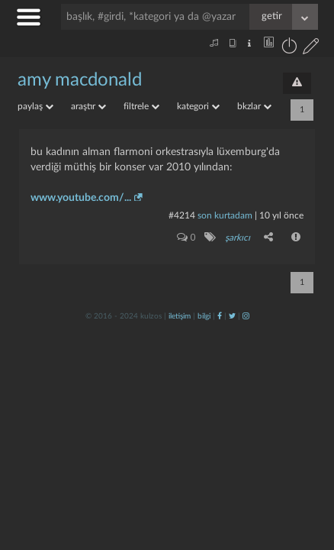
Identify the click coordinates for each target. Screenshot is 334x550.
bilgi (204, 316)
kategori (198, 106)
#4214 (182, 215)
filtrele (141, 106)
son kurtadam (225, 215)
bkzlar (254, 106)
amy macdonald (80, 80)
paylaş (35, 106)
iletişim (180, 316)
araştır (88, 106)
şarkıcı (237, 237)
